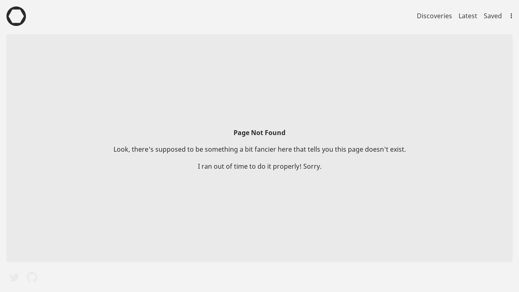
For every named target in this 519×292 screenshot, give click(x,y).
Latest (468, 15)
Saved (493, 15)
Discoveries (434, 15)
